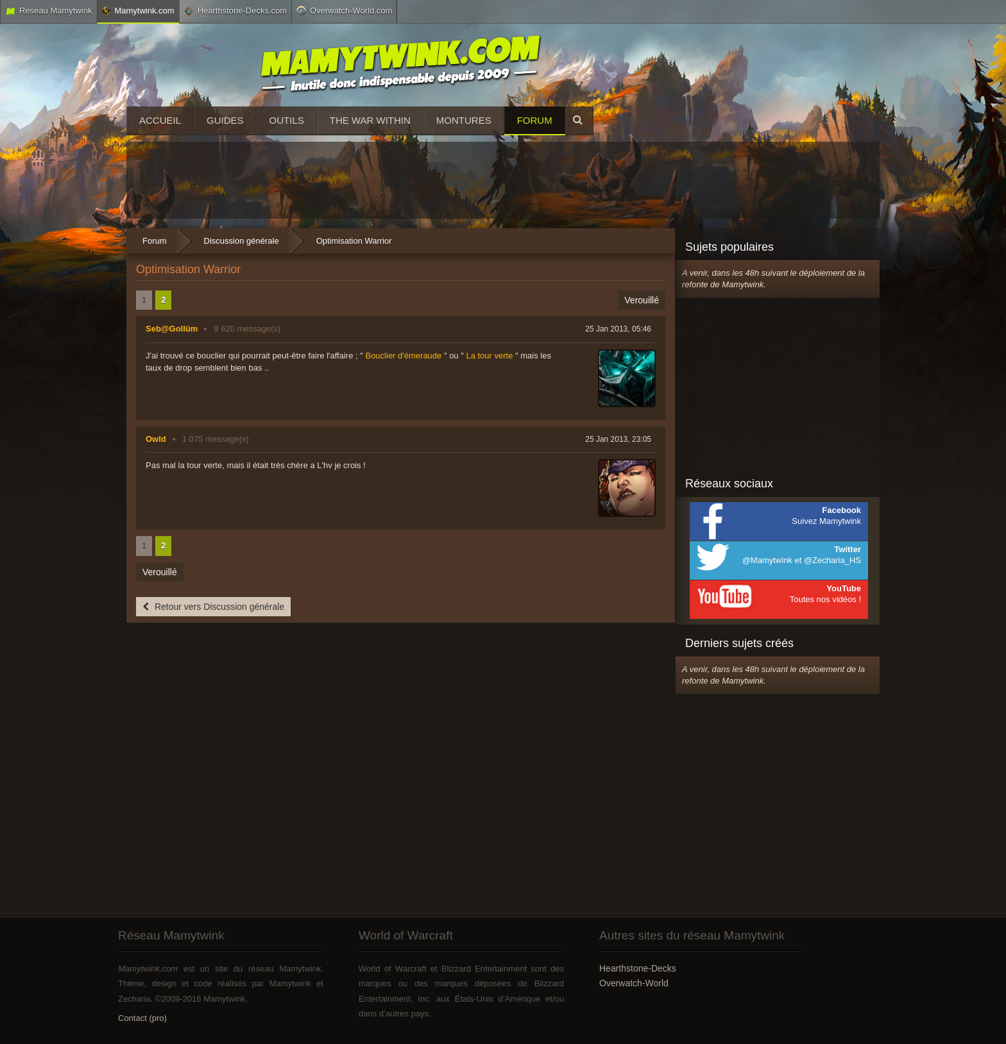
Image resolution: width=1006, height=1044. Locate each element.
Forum (534, 120)
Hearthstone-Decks (637, 968)
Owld (156, 439)
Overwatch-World (634, 983)
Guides (225, 120)
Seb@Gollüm (172, 328)
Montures (463, 120)
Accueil (160, 120)
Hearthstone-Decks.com (235, 11)
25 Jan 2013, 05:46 (618, 328)
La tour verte (489, 355)
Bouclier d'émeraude (403, 355)
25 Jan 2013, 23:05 (618, 439)
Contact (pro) (142, 1018)
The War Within (370, 120)
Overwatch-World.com (344, 10)
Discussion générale (241, 241)
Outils (286, 120)
